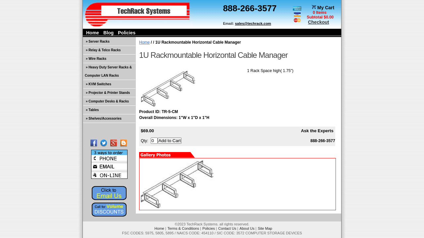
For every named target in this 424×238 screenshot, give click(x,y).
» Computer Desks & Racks (107, 101)
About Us (246, 228)
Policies (126, 32)
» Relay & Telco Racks (103, 50)
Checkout (318, 22)
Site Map (265, 228)
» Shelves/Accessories (104, 118)
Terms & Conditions (183, 228)
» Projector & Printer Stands (108, 93)
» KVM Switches (98, 84)
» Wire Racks (96, 58)
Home (92, 32)
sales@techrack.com (253, 23)
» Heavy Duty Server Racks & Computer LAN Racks (108, 71)
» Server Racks (98, 41)
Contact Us (227, 228)
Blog (108, 32)
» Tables (92, 110)
